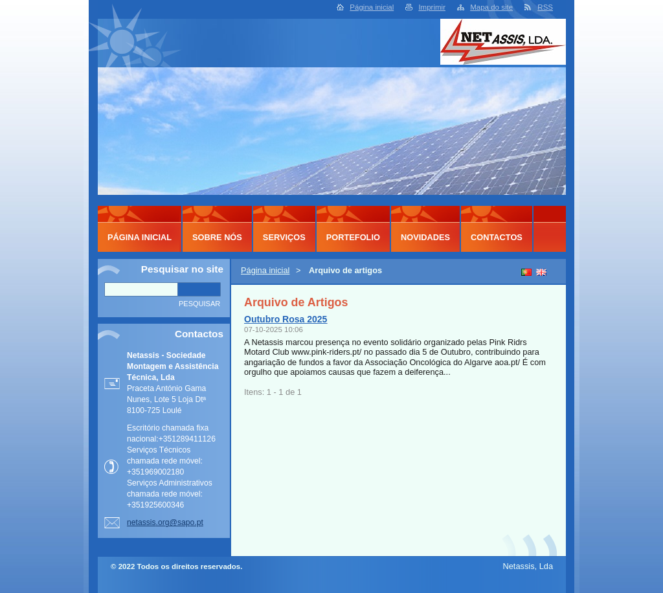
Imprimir (431, 7)
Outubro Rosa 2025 (285, 319)
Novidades (425, 237)
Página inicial (372, 7)
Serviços (284, 237)
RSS (545, 7)
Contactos (497, 237)
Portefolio (353, 237)
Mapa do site (491, 7)
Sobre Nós (217, 237)
